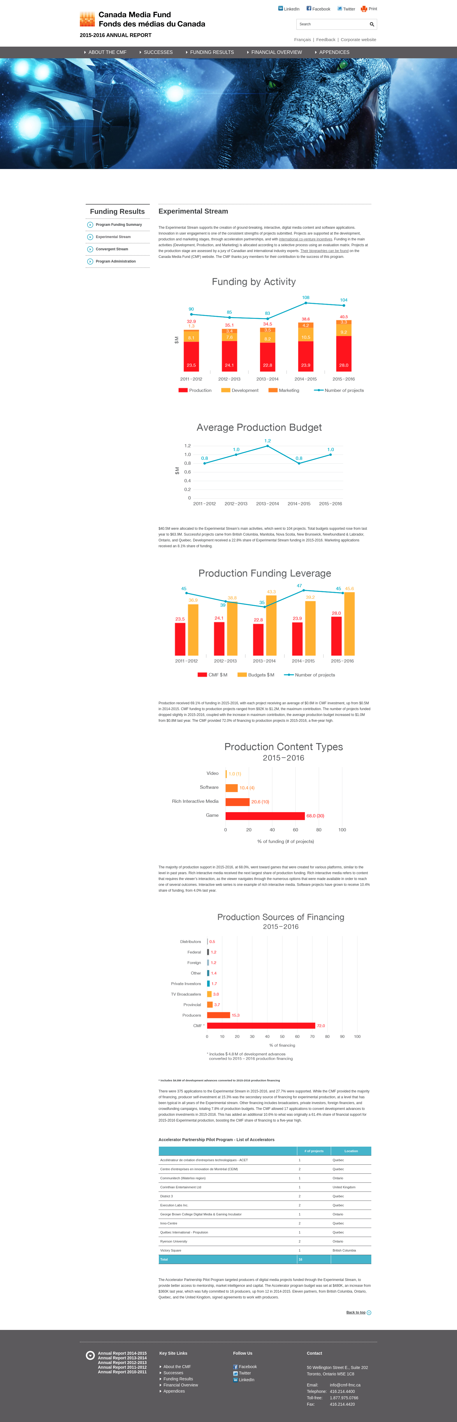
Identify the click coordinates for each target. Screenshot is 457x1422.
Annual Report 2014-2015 (122, 1353)
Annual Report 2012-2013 (122, 1362)
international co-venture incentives (305, 239)
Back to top (356, 1312)
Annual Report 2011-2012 (122, 1367)
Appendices (334, 52)
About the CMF (107, 52)
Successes (158, 52)
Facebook (318, 8)
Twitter (346, 8)
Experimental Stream (113, 237)
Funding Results (212, 52)
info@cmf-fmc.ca (345, 1385)
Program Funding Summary (119, 225)
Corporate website (358, 39)
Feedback (325, 39)
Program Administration (116, 261)
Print (373, 8)
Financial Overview (277, 52)
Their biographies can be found (324, 251)
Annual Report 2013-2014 (122, 1358)
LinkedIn (289, 8)
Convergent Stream (112, 249)
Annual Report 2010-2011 (122, 1372)
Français (302, 39)
